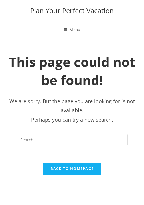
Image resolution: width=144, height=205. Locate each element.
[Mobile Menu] (72, 29)
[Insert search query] (72, 139)
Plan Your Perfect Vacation (72, 10)
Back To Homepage (72, 168)
